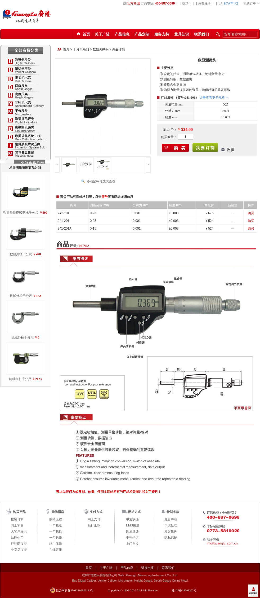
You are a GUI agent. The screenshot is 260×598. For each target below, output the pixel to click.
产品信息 (122, 34)
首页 (66, 49)
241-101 (63, 213)
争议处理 (170, 525)
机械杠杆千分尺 (20, 379)
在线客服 (55, 550)
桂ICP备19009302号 (184, 590)
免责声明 (170, 519)
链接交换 (147, 568)
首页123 (82, 34)
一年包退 (55, 525)
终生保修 (55, 544)
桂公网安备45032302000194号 (75, 590)
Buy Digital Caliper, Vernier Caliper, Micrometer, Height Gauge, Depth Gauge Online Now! (130, 580)
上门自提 (132, 544)
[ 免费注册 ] (204, 3)
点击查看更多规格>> (213, 97)
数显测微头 (101, 49)
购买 (251, 213)
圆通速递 (132, 531)
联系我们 (201, 34)
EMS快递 (132, 525)
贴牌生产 (17, 537)
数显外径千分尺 (21, 254)
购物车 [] (231, 3)
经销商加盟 (19, 544)
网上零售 (17, 525)
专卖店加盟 (19, 550)
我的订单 (249, 3)
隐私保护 (170, 537)
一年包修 (55, 537)
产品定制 (142, 34)
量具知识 (181, 34)
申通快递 (132, 519)
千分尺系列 (81, 49)
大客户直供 (19, 531)
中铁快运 (132, 537)
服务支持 (161, 34)
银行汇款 (94, 525)
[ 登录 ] (185, 3)
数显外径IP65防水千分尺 (20, 212)
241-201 (63, 221)
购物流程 (55, 519)
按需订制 (17, 519)
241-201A (64, 228)
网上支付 (94, 519)
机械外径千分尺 (21, 296)
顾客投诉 (170, 531)
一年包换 (55, 531)
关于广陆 (102, 34)
